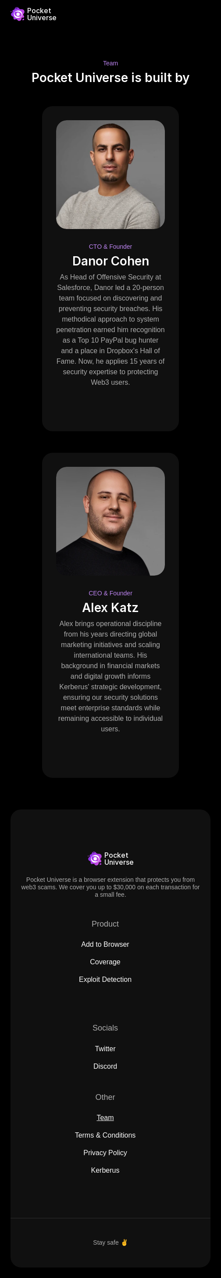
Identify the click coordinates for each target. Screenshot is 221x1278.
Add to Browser (105, 944)
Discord (105, 1066)
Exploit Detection (105, 979)
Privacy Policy (105, 1152)
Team (105, 1117)
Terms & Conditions (105, 1135)
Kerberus (105, 1170)
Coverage (105, 962)
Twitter (105, 1048)
